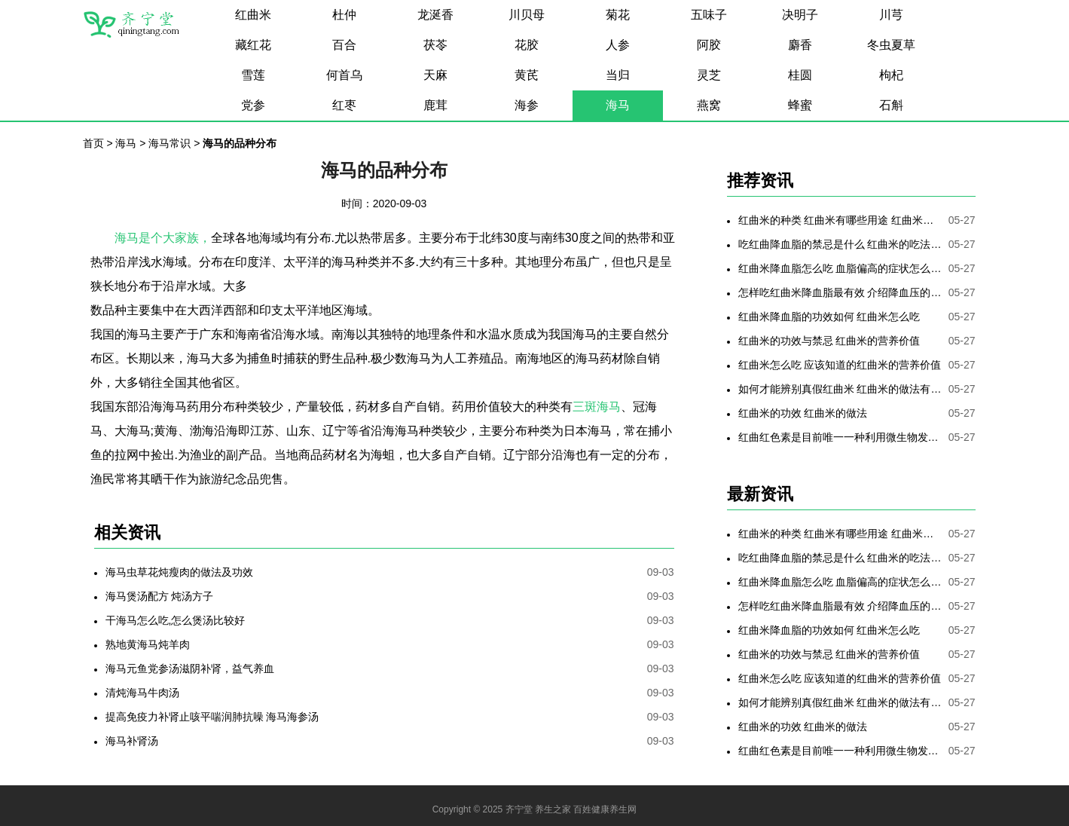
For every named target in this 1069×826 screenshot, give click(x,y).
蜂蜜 (800, 105)
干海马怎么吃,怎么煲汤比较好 (175, 620)
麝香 (800, 44)
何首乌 (344, 75)
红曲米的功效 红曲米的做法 (803, 413)
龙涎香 (435, 14)
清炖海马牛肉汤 (142, 693)
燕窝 (709, 105)
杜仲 (344, 14)
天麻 (435, 75)
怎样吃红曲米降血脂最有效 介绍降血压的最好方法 (840, 292)
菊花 (618, 14)
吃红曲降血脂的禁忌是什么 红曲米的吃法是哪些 (840, 244)
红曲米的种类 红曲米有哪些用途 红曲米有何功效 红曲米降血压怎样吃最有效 (840, 220)
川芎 (891, 14)
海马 (618, 105)
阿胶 (709, 44)
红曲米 (253, 14)
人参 (618, 44)
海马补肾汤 (131, 741)
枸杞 (891, 75)
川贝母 (527, 14)
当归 (618, 75)
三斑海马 (597, 406)
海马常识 (169, 143)
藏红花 (253, 44)
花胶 (527, 44)
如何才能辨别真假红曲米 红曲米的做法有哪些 (840, 389)
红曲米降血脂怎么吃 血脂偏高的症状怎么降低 (840, 268)
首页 (93, 143)
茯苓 (435, 44)
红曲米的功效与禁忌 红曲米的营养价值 (829, 341)
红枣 (344, 105)
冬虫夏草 (891, 44)
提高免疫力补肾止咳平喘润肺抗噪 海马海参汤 (212, 717)
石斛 (891, 105)
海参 (527, 105)
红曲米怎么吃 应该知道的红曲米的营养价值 (840, 365)
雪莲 (253, 75)
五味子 (709, 14)
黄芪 (527, 75)
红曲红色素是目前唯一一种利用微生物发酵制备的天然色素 (840, 437)
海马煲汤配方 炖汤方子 (159, 596)
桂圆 (800, 75)
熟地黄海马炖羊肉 (147, 644)
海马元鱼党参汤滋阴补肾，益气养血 (189, 668)
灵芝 (709, 75)
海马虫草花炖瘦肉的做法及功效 (179, 572)
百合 (344, 44)
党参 (253, 105)
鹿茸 (435, 105)
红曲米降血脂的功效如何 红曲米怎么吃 (829, 317)
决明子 (800, 14)
